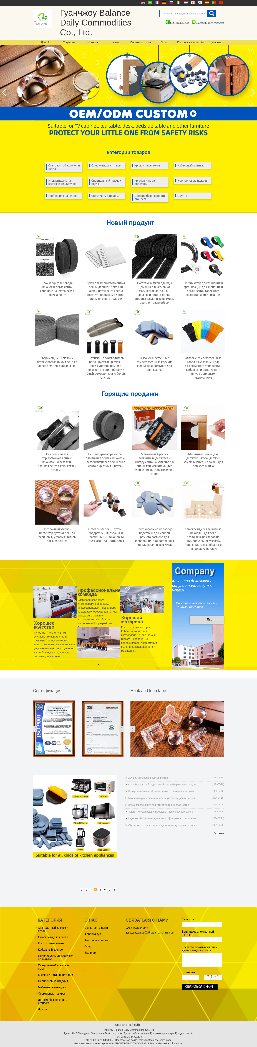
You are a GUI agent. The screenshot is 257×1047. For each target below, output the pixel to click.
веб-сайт (134, 1024)
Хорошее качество (44, 624)
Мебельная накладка (62, 195)
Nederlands (185, 2)
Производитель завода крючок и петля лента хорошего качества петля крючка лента (57, 289)
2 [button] (86, 889)
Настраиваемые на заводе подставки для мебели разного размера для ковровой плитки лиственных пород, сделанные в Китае (154, 537)
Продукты (69, 42)
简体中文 (220, 2)
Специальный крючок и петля (107, 182)
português (213, 2)
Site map (90, 952)
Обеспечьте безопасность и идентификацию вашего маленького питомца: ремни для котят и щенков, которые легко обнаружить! (164, 825)
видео (116, 42)
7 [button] (109, 889)
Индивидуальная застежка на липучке (62, 182)
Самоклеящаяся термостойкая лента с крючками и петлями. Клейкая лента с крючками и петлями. (57, 462)
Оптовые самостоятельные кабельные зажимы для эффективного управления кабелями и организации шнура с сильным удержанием (203, 368)
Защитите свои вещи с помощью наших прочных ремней (161, 811)
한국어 (199, 2)
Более (212, 620)
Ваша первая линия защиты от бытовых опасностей (158, 804)
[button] (252, 93)
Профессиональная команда (100, 592)
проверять (189, 972)
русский (171, 2)
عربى (149, 2)
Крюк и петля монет (148, 165)
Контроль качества (188, 42)
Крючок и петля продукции (145, 182)
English (142, 2)
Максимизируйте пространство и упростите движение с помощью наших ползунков (164, 798)
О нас (164, 42)
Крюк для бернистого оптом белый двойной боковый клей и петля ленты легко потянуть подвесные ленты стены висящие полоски (106, 291)
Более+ (219, 833)
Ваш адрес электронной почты (198, 933)
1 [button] (81, 889)
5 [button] (100, 889)
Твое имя (188, 919)
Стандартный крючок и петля (64, 167)
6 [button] (105, 889)
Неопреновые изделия (192, 180)
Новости (92, 42)
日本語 (192, 2)
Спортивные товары (105, 195)
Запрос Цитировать (212, 42)
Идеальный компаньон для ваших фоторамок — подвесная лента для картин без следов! (164, 818)
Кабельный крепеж (190, 165)
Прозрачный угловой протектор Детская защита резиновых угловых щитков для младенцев (57, 535)
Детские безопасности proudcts (149, 197)
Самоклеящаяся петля (106, 165)
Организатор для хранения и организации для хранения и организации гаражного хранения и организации (203, 289)
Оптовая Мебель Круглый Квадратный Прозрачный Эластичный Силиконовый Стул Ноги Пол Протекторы (106, 535)
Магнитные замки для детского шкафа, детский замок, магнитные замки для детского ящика (203, 460)
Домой (45, 42)
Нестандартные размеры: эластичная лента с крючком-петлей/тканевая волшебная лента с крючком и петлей (106, 460)
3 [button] (91, 889)
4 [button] (95, 889)
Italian (178, 2)
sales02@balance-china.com (208, 23)
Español (206, 2)
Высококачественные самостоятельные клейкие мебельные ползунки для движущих (154, 364)
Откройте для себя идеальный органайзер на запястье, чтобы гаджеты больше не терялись (164, 784)
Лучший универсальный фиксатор (148, 777)
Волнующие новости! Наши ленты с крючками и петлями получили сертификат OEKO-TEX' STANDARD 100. (164, 791)
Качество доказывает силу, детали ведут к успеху (200, 949)
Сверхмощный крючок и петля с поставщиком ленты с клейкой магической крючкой (57, 362)
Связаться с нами (140, 42)
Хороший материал (132, 619)
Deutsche (164, 2)
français (156, 2)
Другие (182, 195)
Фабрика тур (92, 933)
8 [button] (114, 889)
